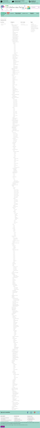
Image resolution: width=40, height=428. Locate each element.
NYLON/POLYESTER (15, 149)
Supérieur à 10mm (15, 270)
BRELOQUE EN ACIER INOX (16, 29)
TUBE (13, 271)
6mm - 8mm (16, 222)
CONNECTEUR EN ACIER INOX (16, 31)
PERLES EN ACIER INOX (16, 36)
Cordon (14, 145)
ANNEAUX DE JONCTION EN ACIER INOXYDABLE (16, 27)
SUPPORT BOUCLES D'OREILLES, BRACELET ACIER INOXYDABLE (15, 38)
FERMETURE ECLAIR (15, 298)
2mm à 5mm (15, 140)
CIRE (14, 150)
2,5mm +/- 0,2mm (16, 192)
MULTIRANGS (14, 263)
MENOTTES (14, 283)
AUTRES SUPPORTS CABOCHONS (15, 118)
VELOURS (14, 379)
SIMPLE (14, 286)
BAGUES (14, 59)
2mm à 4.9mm (16, 200)
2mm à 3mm (16, 165)
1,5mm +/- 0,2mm (15, 134)
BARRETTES (14, 60)
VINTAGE (14, 117)
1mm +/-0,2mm (15, 133)
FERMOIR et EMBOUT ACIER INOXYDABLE (15, 35)
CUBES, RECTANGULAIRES (15, 320)
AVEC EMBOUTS (15, 285)
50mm (14, 261)
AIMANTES (14, 274)
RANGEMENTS (14, 312)
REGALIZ (14, 205)
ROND (14, 188)
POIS (14, 368)
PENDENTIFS (13, 313)
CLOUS (14, 229)
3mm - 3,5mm (16, 213)
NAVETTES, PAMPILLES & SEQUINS (16, 92)
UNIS (13, 386)
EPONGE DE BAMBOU (15, 402)
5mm (15, 156)
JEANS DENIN (14, 146)
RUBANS (13, 362)
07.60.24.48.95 (30, 421)
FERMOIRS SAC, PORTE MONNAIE (15, 296)
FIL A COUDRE (14, 301)
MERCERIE (13, 297)
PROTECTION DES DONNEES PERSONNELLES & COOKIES (34, 28)
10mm (15, 50)
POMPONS (13, 361)
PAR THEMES (15, 330)
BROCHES (14, 63)
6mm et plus (16, 197)
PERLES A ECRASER (15, 57)
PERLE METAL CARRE (16, 318)
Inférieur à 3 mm (15, 266)
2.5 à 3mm (15, 209)
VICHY (14, 370)
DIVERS (14, 281)
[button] (25, 13)
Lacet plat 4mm (15, 136)
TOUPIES (14, 328)
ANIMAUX (15, 331)
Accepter (2, 426)
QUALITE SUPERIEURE (16, 218)
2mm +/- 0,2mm (15, 135)
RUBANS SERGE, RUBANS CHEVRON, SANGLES (16, 305)
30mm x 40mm (15, 106)
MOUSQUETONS (15, 284)
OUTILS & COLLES (15, 310)
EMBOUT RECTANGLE (16, 276)
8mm (14, 108)
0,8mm (15, 152)
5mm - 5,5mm (16, 196)
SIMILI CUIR (14, 207)
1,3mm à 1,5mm (16, 163)
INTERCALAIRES (15, 129)
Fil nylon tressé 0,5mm (16, 159)
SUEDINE (14, 228)
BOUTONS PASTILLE (15, 277)
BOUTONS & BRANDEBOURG (15, 94)
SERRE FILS (14, 260)
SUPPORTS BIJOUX (15, 58)
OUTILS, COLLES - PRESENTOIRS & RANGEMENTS (14, 309)
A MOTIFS (14, 363)
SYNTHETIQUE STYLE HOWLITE (15, 349)
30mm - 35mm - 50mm (15, 116)
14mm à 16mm (16, 288)
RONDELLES (15, 327)
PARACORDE (14, 183)
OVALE (13, 264)
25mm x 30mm (15, 105)
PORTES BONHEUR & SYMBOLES (15, 90)
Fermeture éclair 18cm (16, 300)
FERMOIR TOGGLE (15, 292)
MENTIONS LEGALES (17, 421)
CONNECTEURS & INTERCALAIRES (14, 127)
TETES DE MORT (15, 369)
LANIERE (14, 198)
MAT (15, 216)
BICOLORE (16, 215)
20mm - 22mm (15, 113)
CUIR (13, 186)
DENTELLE (14, 371)
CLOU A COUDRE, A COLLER (15, 239)
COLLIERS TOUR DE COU (15, 65)
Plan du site (32, 31)
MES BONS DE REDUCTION (4, 421)
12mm (15, 51)
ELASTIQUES (14, 138)
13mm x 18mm (15, 100)
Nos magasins (33, 29)
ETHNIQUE (14, 143)
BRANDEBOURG (15, 96)
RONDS (13, 107)
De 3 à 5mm (15, 267)
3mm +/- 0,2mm (16, 193)
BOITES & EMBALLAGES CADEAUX (15, 389)
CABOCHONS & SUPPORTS (15, 97)
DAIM (13, 224)
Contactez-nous (33, 30)
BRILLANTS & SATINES (16, 374)
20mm (14, 255)
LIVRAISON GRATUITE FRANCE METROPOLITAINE (19, 1)
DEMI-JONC (14, 280)
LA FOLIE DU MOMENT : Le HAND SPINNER (15, 409)
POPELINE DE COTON (15, 404)
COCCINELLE (15, 364)
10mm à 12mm (16, 287)
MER (14, 335)
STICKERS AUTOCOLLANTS (16, 400)
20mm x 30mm (15, 103)
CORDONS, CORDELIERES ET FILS (15, 131)
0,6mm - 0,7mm (16, 160)
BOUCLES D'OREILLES (16, 61)
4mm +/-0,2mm (16, 194)
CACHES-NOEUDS (15, 54)
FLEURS (15, 334)
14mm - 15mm (15, 111)
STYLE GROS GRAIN (15, 384)
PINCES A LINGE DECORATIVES (15, 399)
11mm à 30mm (16, 204)
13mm (14, 253)
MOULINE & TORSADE (16, 151)
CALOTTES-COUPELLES (15, 55)
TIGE (13, 294)
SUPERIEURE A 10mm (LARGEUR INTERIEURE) (16, 357)
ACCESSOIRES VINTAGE (15, 388)
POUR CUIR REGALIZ (15, 291)
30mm (14, 257)
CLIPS (13, 278)
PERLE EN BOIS (15, 315)
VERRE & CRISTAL (15, 342)
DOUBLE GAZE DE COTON (16, 403)
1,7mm (15, 164)
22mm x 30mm (15, 104)
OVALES (15, 53)
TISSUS (13, 401)
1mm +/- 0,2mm (16, 189)
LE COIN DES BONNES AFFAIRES (14, 407)
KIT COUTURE (14, 303)
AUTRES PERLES (15, 338)
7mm (15, 48)
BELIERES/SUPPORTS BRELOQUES (14, 69)
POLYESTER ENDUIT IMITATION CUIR (15, 172)
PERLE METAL (14, 317)
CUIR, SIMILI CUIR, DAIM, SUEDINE (15, 185)
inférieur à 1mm (15, 139)
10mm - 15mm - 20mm (16, 378)
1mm (14, 154)
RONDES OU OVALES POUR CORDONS (16, 72)
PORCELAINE (15, 340)
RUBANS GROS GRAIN (15, 304)
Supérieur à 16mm (16, 289)
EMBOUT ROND (15, 275)
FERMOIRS (13, 273)
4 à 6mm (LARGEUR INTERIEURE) (15, 353)
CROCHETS (14, 279)
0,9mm (15, 153)
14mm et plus (16, 52)
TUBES (14, 329)
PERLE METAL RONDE (16, 326)
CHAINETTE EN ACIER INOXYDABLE (15, 33)
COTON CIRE (14, 132)
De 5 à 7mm (14, 268)
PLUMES (14, 93)
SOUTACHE (14, 383)
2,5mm (15, 212)
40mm (14, 259)
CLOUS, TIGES (14, 56)
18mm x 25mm (15, 102)
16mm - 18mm (15, 112)
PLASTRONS (13, 360)
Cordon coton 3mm (15, 137)
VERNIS (16, 219)
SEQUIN (14, 382)
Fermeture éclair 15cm (16, 299)
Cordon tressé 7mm (16, 167)
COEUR (15, 332)
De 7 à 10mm (15, 269)
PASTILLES (14, 324)
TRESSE (14, 157)
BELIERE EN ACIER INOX (16, 28)
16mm (14, 254)
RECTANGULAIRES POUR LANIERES (16, 70)
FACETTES (15, 344)
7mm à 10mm (16, 203)
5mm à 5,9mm (16, 201)
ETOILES (15, 333)
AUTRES (16, 214)
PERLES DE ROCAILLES (15, 336)
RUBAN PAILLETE (15, 385)
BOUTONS (14, 95)
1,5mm (15, 155)
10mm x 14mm (15, 99)
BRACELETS (14, 62)
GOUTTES (15, 345)
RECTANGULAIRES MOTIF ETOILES (16, 348)
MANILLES (14, 282)
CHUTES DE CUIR (15, 206)
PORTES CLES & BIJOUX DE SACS (15, 67)
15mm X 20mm (15, 101)
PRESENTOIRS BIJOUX (15, 311)
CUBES (15, 343)
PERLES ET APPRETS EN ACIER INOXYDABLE (15, 25)
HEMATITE (14, 316)
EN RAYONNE (14, 142)
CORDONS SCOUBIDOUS (15, 169)
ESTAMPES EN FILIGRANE (15, 272)
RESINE (14, 341)
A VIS (13, 293)
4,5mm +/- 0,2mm (16, 195)
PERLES (13, 314)
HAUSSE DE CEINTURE (15, 302)
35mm (14, 258)
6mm (15, 202)
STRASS (14, 337)
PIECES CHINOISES (15, 325)
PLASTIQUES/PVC (15, 168)
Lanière (14, 144)
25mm (14, 114)
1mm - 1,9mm (15, 141)
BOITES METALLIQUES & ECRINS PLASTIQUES (16, 393)
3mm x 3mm (16, 199)
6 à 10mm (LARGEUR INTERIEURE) (15, 355)
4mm (15, 220)
